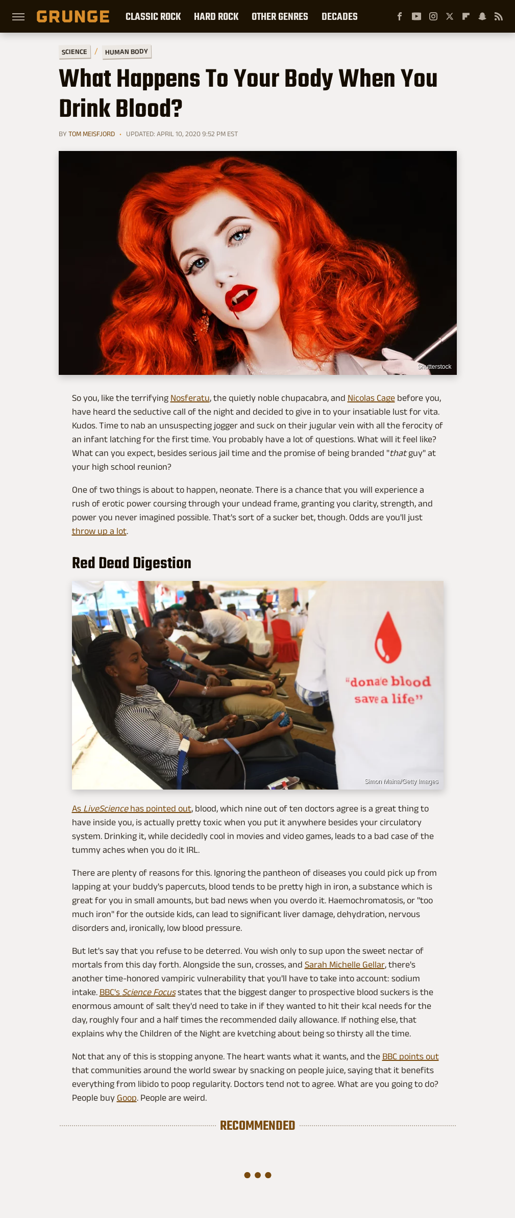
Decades (340, 16)
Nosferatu (190, 398)
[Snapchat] (482, 16)
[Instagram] (433, 16)
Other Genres (280, 16)
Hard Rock (216, 16)
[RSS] (499, 16)
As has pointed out (131, 808)
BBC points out (410, 1056)
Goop (127, 1098)
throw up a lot (99, 531)
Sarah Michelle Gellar (345, 964)
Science (74, 51)
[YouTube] (416, 16)
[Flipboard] (466, 16)
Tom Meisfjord (91, 134)
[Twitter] (450, 16)
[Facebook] (400, 16)
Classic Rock (153, 16)
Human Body (126, 51)
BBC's (138, 992)
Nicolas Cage (371, 398)
